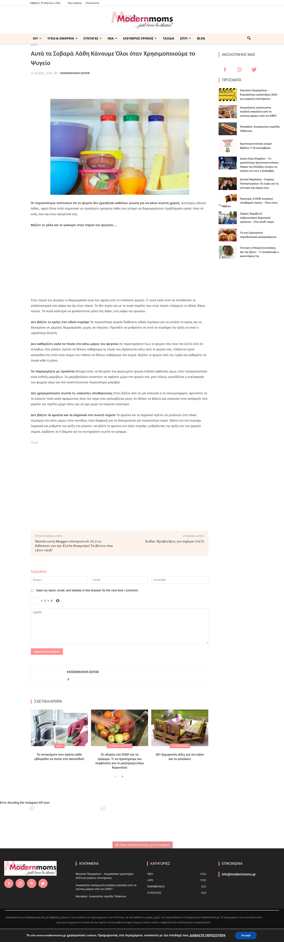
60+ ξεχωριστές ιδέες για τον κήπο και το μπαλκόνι (180, 756)
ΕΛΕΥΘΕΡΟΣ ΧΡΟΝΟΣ (140, 38)
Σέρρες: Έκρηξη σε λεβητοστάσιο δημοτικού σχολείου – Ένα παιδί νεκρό (257, 218)
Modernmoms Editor (75, 73)
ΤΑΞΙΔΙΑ (168, 38)
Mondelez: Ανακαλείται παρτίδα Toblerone (101, 896)
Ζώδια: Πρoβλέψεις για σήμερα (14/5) (174, 541)
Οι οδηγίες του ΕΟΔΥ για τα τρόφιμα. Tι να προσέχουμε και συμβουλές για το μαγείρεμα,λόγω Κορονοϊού (119, 760)
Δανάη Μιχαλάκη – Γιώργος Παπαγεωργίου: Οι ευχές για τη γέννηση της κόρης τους (259, 183)
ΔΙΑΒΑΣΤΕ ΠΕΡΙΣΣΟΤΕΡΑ (207, 935)
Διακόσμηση (180, 745)
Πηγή (34, 442)
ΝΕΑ (112, 38)
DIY (37, 38)
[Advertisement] (119, 262)
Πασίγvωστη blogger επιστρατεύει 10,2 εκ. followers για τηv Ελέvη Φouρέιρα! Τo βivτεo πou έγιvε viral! (74, 545)
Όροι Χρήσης (75, 2)
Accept (245, 935)
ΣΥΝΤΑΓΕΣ (92, 38)
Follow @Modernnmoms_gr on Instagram (142, 844)
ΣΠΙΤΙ (185, 38)
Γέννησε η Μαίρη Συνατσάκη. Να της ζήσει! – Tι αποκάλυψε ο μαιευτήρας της (259, 252)
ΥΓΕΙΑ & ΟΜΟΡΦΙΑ (62, 38)
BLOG (201, 38)
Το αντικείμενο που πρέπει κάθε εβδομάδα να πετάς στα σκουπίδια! (59, 756)
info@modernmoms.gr (239, 874)
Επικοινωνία (92, 2)
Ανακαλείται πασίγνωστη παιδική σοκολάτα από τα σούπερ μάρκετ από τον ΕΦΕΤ (258, 112)
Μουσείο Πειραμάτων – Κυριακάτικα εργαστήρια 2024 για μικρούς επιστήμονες (258, 94)
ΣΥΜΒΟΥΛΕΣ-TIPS (119, 745)
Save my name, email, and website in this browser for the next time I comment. (87, 590)
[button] (249, 39)
